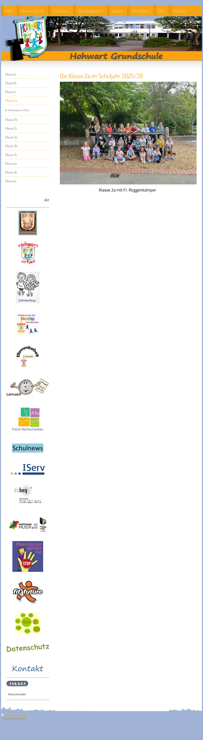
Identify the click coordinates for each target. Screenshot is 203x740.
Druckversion (10, 715)
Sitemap (24, 715)
